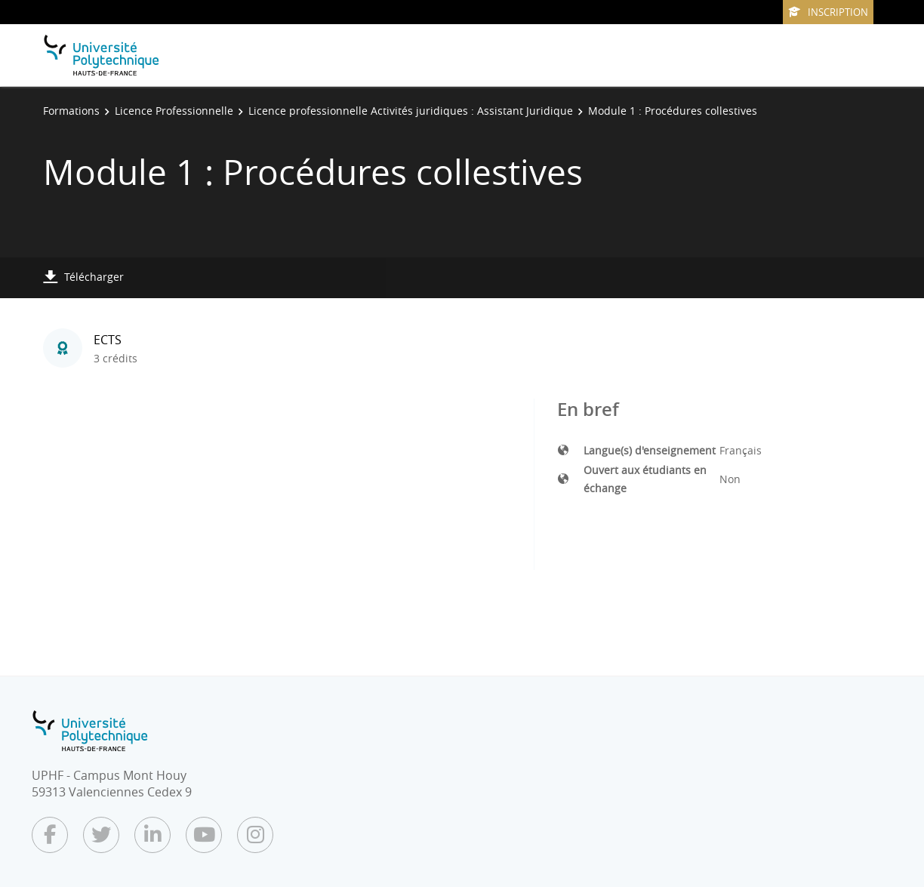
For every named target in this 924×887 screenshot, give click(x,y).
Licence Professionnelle (174, 110)
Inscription (828, 12)
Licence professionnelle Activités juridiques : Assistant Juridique (410, 110)
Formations (71, 110)
